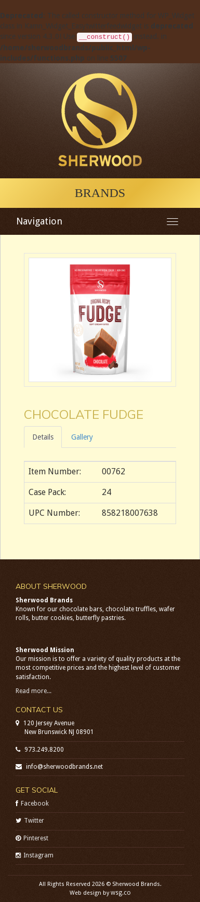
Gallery (82, 437)
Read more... (33, 691)
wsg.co (121, 892)
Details (43, 437)
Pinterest (35, 838)
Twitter (34, 820)
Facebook (35, 803)
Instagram (38, 855)
